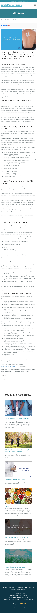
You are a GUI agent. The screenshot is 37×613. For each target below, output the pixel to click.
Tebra (24, 607)
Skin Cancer (15, 19)
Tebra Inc (13, 587)
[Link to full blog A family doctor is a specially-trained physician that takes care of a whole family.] (18, 471)
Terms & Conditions (29, 587)
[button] (35, 5)
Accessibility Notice (15, 589)
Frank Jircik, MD (4, 19)
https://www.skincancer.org (8, 366)
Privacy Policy (20, 587)
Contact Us (23, 589)
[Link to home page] (15, 5)
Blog (11, 19)
